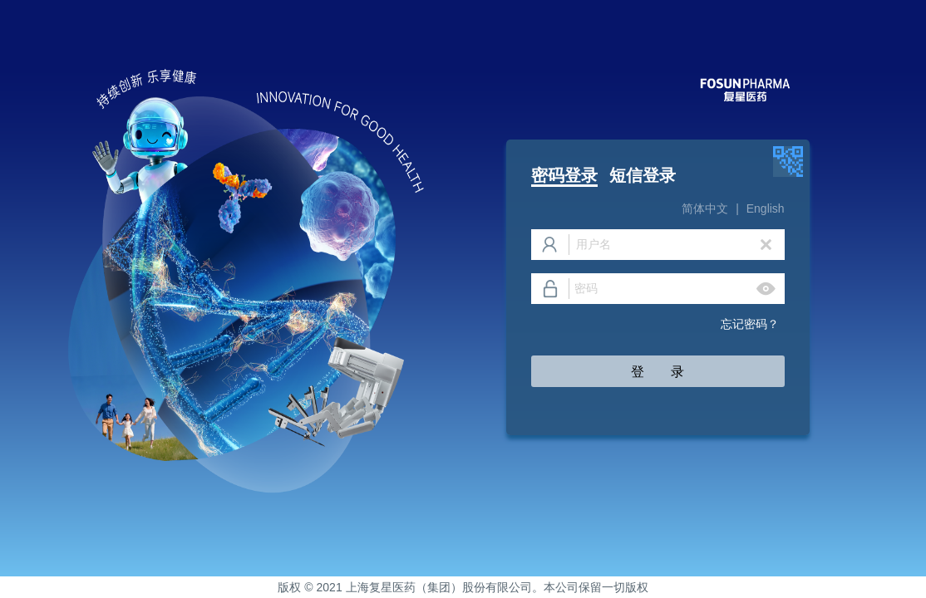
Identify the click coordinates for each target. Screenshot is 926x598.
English (765, 208)
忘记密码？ (753, 324)
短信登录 (642, 175)
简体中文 (705, 208)
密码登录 (564, 175)
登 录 (657, 372)
